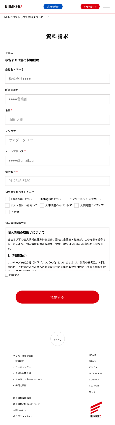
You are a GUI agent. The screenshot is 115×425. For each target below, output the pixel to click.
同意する (12, 275)
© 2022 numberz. (23, 416)
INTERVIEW (95, 373)
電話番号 (10, 171)
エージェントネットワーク (28, 379)
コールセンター (23, 367)
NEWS (92, 361)
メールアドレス (14, 151)
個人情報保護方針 (22, 398)
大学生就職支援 (23, 373)
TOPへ (57, 340)
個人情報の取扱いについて (26, 404)
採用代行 (19, 361)
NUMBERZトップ (15, 17)
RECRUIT (94, 385)
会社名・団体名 (14, 69)
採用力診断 (52, 6)
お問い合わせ (90, 6)
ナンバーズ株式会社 (13, 6)
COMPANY (95, 379)
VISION (93, 367)
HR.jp (92, 391)
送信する (57, 297)
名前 (7, 110)
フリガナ (10, 131)
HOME (92, 355)
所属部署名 (11, 90)
